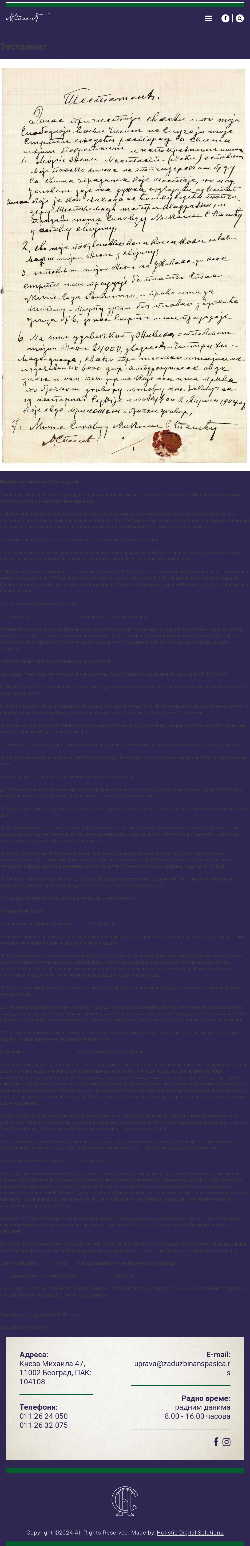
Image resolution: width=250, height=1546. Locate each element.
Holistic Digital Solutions (190, 1532)
